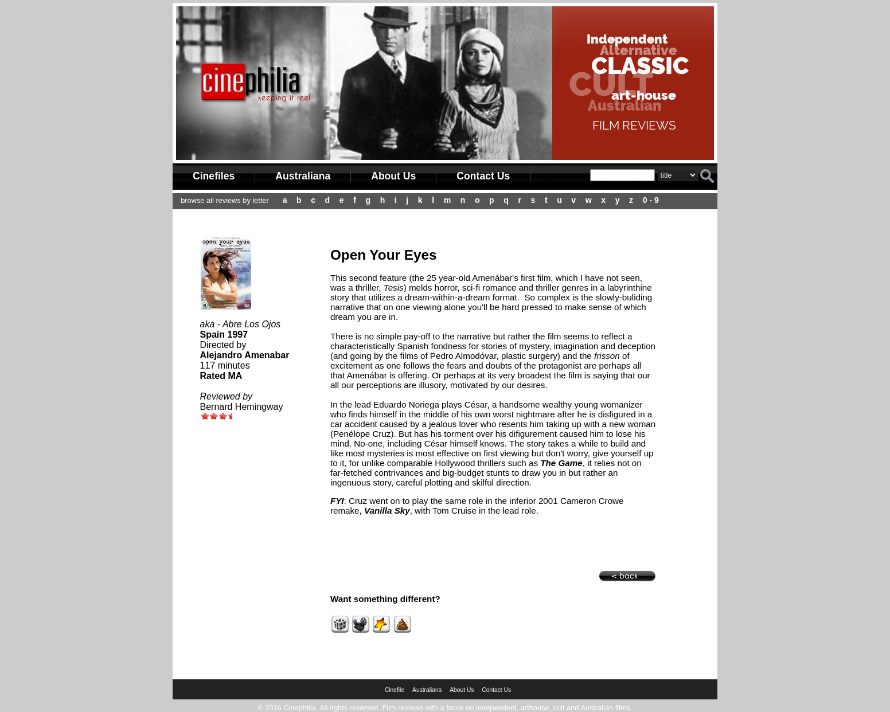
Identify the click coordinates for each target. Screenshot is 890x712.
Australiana (302, 176)
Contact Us (483, 176)
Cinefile (394, 690)
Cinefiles (214, 176)
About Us (393, 176)
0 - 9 (651, 200)
